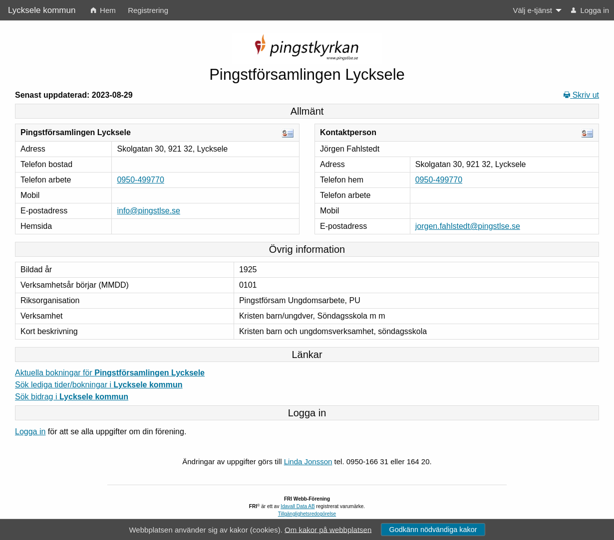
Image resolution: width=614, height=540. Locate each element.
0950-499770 (140, 180)
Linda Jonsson (308, 461)
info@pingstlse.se (148, 210)
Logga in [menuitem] (590, 10)
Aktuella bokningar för (110, 372)
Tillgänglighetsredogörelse (307, 514)
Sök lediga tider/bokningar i (99, 384)
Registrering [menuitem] (148, 10)
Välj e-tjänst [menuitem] (532, 10)
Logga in (30, 431)
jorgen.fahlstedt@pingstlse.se (467, 226)
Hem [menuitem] (103, 10)
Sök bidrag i (71, 396)
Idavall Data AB (297, 506)
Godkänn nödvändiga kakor (433, 530)
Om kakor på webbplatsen (328, 529)
